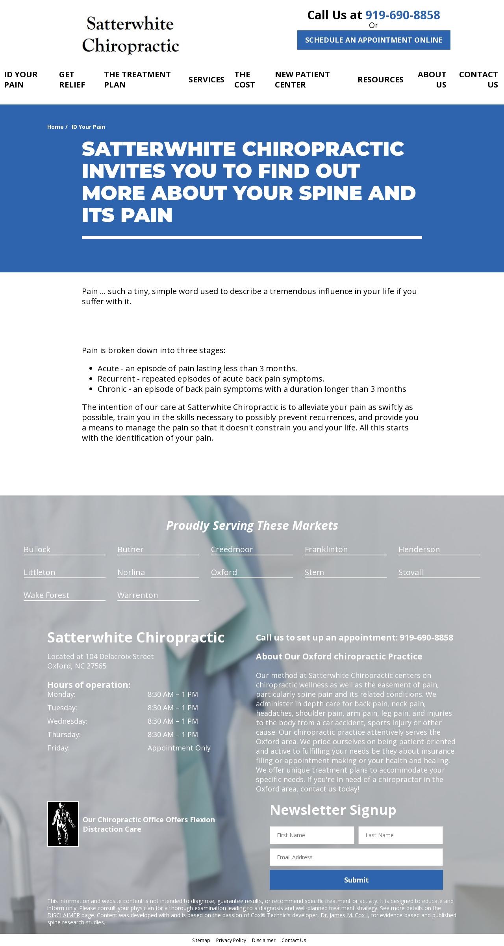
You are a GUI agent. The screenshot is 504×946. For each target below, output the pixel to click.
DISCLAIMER (63, 915)
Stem (314, 572)
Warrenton (137, 595)
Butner (130, 549)
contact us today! (329, 788)
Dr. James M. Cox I (344, 915)
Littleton (40, 572)
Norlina (131, 572)
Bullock (37, 549)
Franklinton (326, 549)
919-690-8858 (402, 15)
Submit (356, 880)
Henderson (419, 549)
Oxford (224, 572)
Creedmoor (232, 549)
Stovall (410, 572)
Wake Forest (46, 595)
